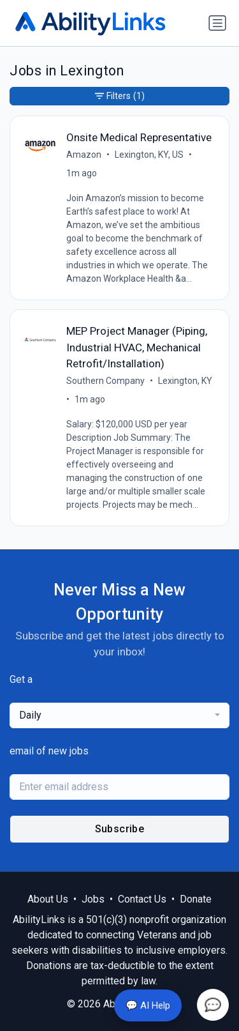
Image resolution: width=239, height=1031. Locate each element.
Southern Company (105, 381)
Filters (120, 96)
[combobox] (119, 715)
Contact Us (142, 899)
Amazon (83, 154)
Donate (196, 899)
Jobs (93, 899)
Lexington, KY (185, 381)
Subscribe (120, 829)
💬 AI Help (148, 1005)
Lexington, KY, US (149, 154)
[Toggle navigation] (217, 23)
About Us (47, 899)
